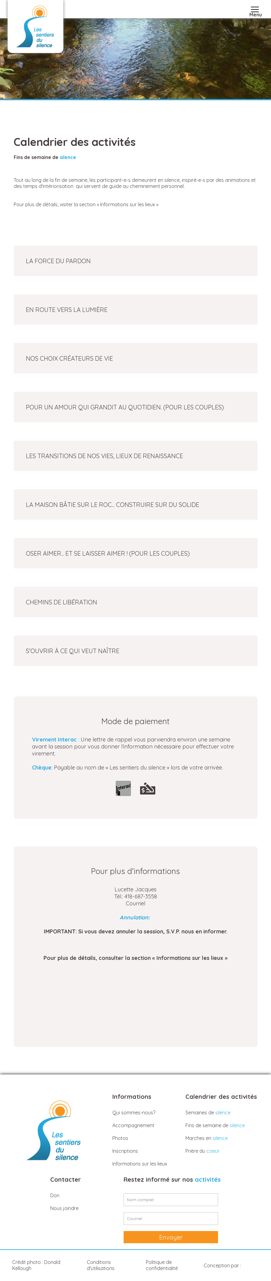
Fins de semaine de (215, 1125)
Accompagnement (133, 1125)
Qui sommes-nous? (133, 1112)
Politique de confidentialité (162, 1265)
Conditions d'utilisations (100, 1265)
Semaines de (208, 1112)
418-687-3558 (141, 896)
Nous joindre (64, 1208)
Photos (120, 1138)
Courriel (135, 903)
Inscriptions (125, 1151)
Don (54, 1195)
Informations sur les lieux (139, 1164)
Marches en (206, 1138)
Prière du (202, 1151)
